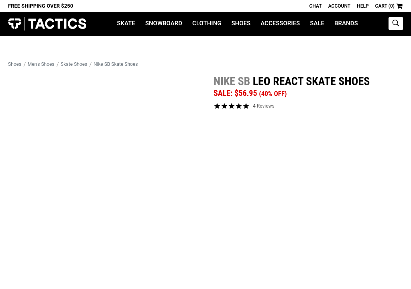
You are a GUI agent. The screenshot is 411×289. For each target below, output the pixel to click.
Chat (315, 6)
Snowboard (163, 23)
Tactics (47, 24)
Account (339, 6)
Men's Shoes (41, 64)
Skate (126, 23)
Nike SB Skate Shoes (116, 64)
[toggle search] (396, 23)
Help (362, 6)
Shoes (240, 23)
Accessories (280, 23)
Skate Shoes (74, 64)
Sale (317, 23)
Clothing (206, 23)
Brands (346, 23)
